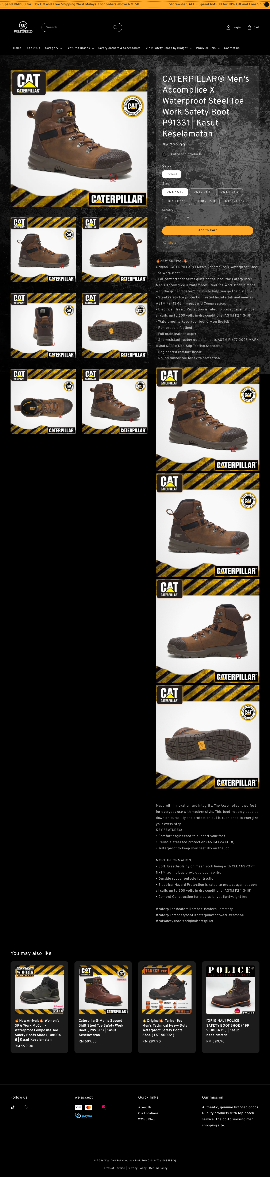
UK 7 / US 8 (202, 192)
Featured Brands (78, 48)
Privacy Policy (137, 1168)
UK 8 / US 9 (229, 192)
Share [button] (169, 243)
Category (51, 48)
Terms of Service (113, 1168)
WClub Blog (146, 1119)
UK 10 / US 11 (205, 201)
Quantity (167, 210)
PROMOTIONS (206, 48)
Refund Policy (158, 1168)
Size (165, 184)
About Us (33, 48)
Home (17, 48)
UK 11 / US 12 (235, 201)
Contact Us (232, 48)
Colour (167, 166)
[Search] (115, 27)
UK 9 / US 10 (176, 201)
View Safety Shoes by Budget (167, 48)
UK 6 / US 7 (175, 192)
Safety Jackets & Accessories (119, 48)
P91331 (172, 174)
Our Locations (148, 1113)
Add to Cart (207, 230)
